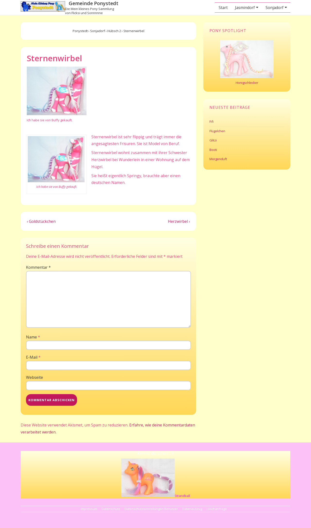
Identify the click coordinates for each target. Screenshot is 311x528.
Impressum (89, 509)
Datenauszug (192, 509)
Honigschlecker (247, 82)
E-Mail (31, 357)
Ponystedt (80, 31)
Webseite (34, 377)
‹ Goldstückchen (41, 221)
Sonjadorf (275, 7)
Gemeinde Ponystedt (93, 3)
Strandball (182, 495)
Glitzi (213, 140)
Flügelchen (217, 131)
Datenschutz (111, 509)
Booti (213, 149)
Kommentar (38, 267)
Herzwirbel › (179, 221)
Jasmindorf (245, 7)
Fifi (211, 121)
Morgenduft (218, 159)
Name (31, 337)
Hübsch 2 (114, 31)
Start (223, 7)
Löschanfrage (217, 509)
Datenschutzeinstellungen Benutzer (151, 509)
